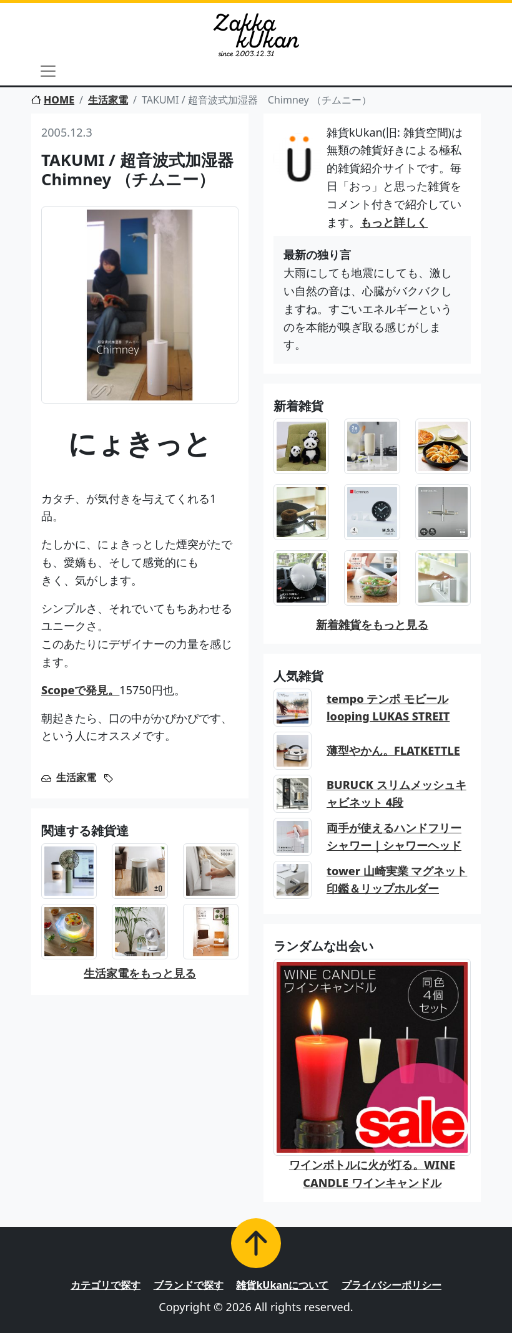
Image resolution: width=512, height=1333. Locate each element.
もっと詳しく (394, 222)
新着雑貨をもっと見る (372, 624)
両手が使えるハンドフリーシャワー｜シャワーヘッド (394, 836)
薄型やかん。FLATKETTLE (393, 750)
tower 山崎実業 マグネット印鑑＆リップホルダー (397, 879)
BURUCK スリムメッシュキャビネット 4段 (396, 793)
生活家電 (108, 100)
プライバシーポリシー (391, 1285)
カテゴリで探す (105, 1285)
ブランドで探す (189, 1285)
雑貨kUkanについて (282, 1285)
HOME (52, 100)
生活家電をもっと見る (140, 973)
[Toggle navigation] (48, 71)
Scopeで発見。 (80, 689)
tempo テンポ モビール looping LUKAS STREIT (388, 707)
